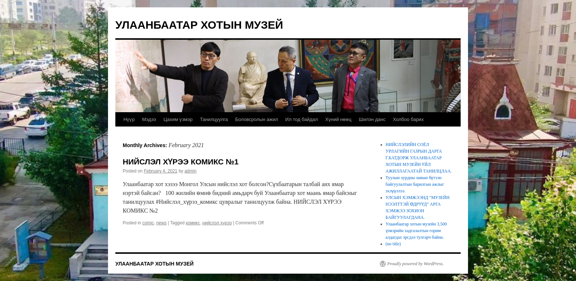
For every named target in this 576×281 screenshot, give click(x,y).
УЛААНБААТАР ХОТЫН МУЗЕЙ (199, 25)
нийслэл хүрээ (217, 222)
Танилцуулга (214, 119)
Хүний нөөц (338, 119)
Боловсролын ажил (256, 119)
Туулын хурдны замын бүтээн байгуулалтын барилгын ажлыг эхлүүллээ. (415, 184)
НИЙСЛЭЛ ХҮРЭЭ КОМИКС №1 (181, 161)
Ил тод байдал (301, 119)
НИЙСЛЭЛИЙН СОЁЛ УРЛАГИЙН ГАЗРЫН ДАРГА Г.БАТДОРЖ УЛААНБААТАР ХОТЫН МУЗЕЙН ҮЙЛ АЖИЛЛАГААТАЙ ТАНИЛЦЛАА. (419, 158)
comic (148, 222)
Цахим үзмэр (177, 119)
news (161, 222)
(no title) (393, 243)
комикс (193, 222)
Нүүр (129, 119)
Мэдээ (149, 119)
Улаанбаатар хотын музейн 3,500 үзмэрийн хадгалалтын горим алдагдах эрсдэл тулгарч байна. (416, 230)
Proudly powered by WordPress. (415, 263)
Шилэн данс (372, 119)
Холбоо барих (408, 119)
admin (190, 171)
